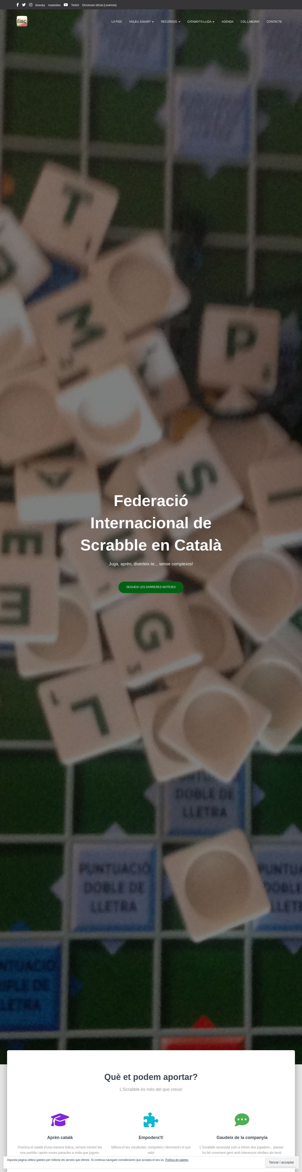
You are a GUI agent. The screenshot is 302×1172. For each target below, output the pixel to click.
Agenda (228, 21)
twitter (24, 5)
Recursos (170, 21)
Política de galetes (176, 1160)
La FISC (117, 21)
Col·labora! (250, 21)
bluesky (40, 5)
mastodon (54, 5)
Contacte (274, 21)
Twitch (75, 5)
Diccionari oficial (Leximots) (99, 5)
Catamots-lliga (201, 21)
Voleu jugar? (141, 21)
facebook (18, 5)
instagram (30, 5)
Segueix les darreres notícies (151, 587)
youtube (66, 5)
